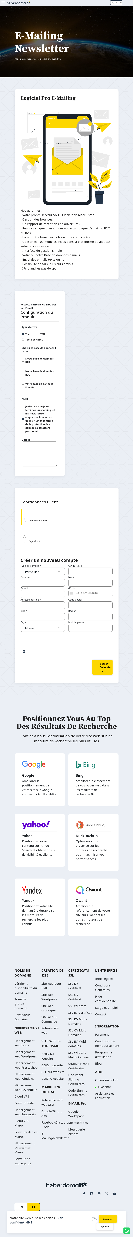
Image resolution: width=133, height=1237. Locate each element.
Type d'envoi (29, 327)
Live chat (104, 1087)
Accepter (108, 1219)
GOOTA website (52, 1079)
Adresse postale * (31, 599)
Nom (71, 577)
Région (72, 611)
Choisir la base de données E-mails (39, 349)
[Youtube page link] (114, 1193)
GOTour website (52, 1072)
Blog (98, 1063)
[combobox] (72, 593)
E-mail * (25, 588)
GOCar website (52, 1065)
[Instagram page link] (99, 1193)
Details (26, 439)
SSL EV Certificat (80, 1013)
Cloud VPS (22, 1096)
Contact (100, 1014)
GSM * (72, 588)
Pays (23, 622)
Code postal (75, 599)
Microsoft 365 (78, 1123)
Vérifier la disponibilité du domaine (26, 988)
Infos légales (104, 979)
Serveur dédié (25, 1103)
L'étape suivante (105, 667)
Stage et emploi (106, 1008)
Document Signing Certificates (76, 1079)
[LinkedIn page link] (91, 1193)
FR (33, 1207)
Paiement (102, 1035)
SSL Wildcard (77, 1006)
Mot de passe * (77, 622)
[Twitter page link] (106, 1193)
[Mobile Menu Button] (3, 3)
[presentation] (43, 637)
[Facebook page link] (84, 1193)
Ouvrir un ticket (106, 1080)
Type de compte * (31, 565)
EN (21, 1207)
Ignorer (105, 1226)
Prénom (25, 577)
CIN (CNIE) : (75, 565)
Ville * (24, 611)
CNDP (25, 399)
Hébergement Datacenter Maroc (25, 1147)
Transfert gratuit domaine (21, 1003)
